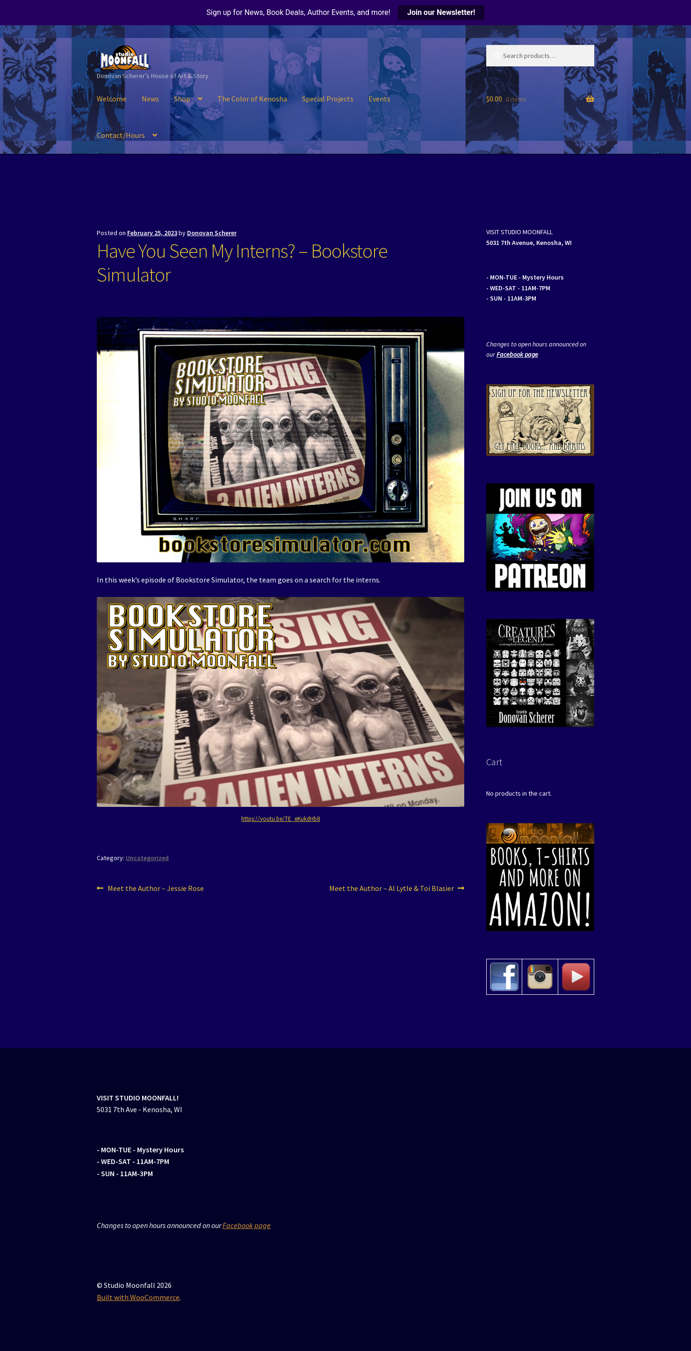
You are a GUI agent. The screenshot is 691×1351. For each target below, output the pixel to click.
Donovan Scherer (212, 233)
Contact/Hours (121, 135)
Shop (182, 98)
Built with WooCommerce (138, 1297)
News (150, 98)
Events (379, 98)
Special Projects (327, 98)
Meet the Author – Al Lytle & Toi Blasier (391, 889)
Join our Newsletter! (441, 12)
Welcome (112, 98)
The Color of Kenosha (252, 98)
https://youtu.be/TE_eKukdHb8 (280, 819)
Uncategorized (147, 858)
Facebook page (517, 354)
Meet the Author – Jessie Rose (155, 889)
